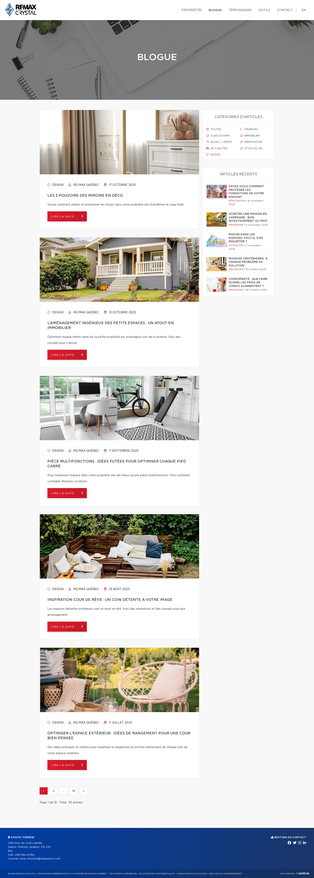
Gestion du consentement (225, 874)
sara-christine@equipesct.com (40, 858)
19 (73, 791)
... (63, 791)
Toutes (213, 129)
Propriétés (192, 10)
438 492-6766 (24, 855)
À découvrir (217, 135)
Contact (285, 10)
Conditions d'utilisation (192, 874)
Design (55, 185)
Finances (249, 129)
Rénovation (251, 142)
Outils (264, 10)
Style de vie (251, 148)
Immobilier (250, 135)
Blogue (215, 10)
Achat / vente (219, 142)
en (304, 10)
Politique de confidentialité (157, 874)
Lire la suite (63, 216)
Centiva (302, 873)
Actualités (216, 148)
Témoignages (240, 10)
